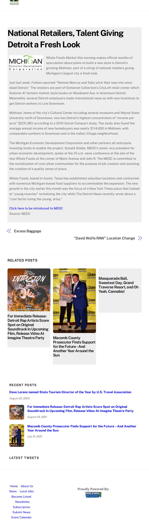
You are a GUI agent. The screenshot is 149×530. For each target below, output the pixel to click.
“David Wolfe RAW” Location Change (104, 238)
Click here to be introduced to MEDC (36, 208)
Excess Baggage (27, 231)
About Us (27, 486)
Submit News (21, 512)
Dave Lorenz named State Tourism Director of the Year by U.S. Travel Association (70, 392)
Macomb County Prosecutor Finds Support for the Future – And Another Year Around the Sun (74, 346)
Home (14, 486)
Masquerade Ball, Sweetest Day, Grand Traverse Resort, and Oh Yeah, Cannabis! (118, 285)
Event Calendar (21, 517)
